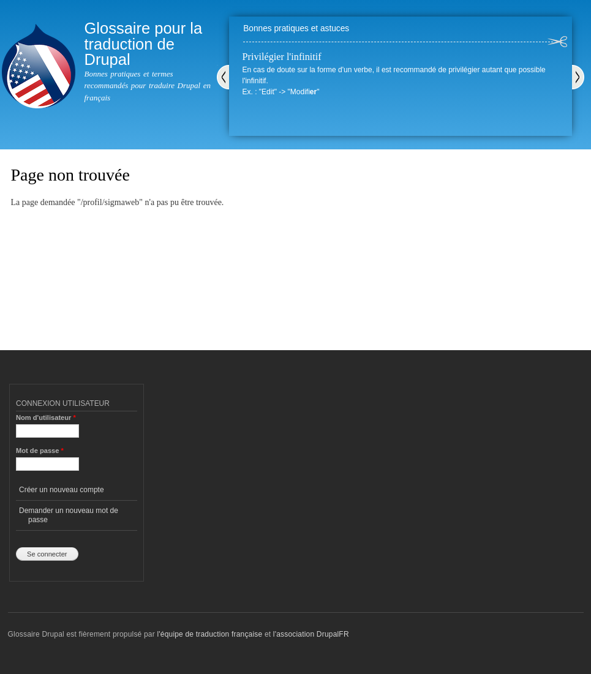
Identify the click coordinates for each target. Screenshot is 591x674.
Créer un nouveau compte (61, 489)
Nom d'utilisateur (46, 417)
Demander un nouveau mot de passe (68, 514)
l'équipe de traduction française (209, 634)
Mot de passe (40, 450)
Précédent (223, 77)
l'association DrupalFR (311, 634)
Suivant (578, 77)
